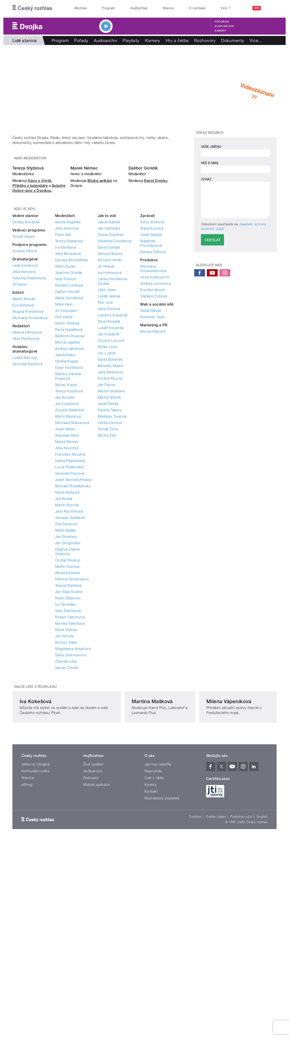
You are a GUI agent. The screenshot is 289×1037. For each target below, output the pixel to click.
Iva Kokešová (35, 861)
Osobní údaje (216, 976)
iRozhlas (80, 8)
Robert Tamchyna (70, 728)
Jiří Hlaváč (106, 377)
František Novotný (70, 565)
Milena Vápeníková (220, 861)
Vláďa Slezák (150, 422)
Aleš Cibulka (65, 377)
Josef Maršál (151, 346)
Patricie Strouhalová (72, 690)
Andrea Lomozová (155, 395)
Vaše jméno (212, 146)
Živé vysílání (93, 924)
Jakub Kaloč (65, 466)
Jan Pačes (106, 496)
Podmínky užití (241, 976)
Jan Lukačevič (67, 515)
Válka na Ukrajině (35, 924)
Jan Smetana (66, 648)
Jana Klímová (109, 420)
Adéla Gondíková (69, 409)
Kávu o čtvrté (39, 292)
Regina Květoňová (27, 423)
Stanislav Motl (67, 546)
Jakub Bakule (109, 333)
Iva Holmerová (110, 384)
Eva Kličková (23, 416)
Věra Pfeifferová (25, 450)
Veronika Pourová (69, 584)
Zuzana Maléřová (69, 521)
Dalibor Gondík (143, 279)
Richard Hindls (110, 371)
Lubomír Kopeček (113, 426)
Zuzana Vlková (24, 362)
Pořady (81, 40)
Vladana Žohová (153, 407)
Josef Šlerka (108, 515)
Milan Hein (64, 415)
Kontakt (151, 951)
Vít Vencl (19, 396)
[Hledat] (270, 8)
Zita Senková (66, 635)
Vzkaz (207, 179)
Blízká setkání (99, 292)
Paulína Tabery (110, 521)
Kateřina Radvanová (29, 389)
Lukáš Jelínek (109, 407)
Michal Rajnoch (153, 443)
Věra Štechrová (68, 722)
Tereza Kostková (69, 502)
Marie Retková (67, 603)
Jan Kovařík (65, 509)
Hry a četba (177, 40)
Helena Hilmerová (27, 443)
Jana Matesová (110, 483)
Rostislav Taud (152, 428)
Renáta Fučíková (69, 396)
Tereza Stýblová (28, 279)
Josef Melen (65, 540)
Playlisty (131, 40)
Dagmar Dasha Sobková (67, 662)
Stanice (168, 8)
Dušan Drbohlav (111, 346)
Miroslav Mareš (110, 477)
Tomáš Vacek (23, 348)
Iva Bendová (65, 358)
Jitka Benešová (68, 365)
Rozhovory (205, 40)
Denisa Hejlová (110, 365)
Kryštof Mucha (110, 490)
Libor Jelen (107, 401)
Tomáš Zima (108, 540)
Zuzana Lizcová (111, 452)
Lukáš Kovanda (111, 439)
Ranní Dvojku (156, 292)
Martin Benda (23, 410)
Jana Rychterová (69, 622)
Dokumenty (232, 40)
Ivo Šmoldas (65, 716)
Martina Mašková (129, 861)
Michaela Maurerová (72, 534)
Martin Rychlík (67, 616)
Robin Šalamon (67, 709)
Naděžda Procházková (151, 354)
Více (255, 40)
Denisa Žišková (153, 363)
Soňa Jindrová (152, 333)
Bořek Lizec (108, 458)
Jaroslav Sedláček (70, 629)
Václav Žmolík (66, 779)
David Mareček (110, 471)
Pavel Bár (63, 346)
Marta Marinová (68, 528)
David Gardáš (109, 358)
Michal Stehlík (109, 509)
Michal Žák (107, 546)
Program (108, 8)
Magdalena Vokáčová (73, 760)
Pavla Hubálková (68, 441)
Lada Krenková (24, 377)
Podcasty (91, 937)
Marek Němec (84, 279)
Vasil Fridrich (65, 390)
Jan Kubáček (109, 445)
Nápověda (153, 931)
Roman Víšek (66, 754)
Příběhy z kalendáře (30, 297)
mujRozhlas (138, 8)
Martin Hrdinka (67, 434)
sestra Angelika (68, 333)
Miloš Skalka (65, 641)
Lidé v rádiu (154, 937)
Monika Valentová (70, 735)
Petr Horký (64, 428)
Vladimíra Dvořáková (115, 352)
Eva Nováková (152, 401)
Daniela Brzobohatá (71, 371)
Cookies (195, 976)
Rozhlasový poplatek (161, 958)
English (262, 976)
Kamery (220, 30)
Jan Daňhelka (109, 339)
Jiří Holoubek (66, 422)
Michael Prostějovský (73, 597)
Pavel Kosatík (109, 433)
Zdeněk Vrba (66, 773)
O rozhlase (197, 8)
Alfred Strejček (67, 684)
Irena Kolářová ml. (155, 388)
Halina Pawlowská (70, 572)
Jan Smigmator (67, 654)
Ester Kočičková (69, 479)
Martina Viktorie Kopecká (68, 487)
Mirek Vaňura (66, 741)
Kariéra (150, 944)
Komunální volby (35, 931)
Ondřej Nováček (26, 333)
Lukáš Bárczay (24, 469)
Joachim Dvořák (68, 384)
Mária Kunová (151, 339)
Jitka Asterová (67, 339)
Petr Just (105, 414)
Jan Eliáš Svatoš (68, 703)
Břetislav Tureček (112, 528)
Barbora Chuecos (69, 447)
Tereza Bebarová (69, 352)
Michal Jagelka (67, 453)
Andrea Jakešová (69, 460)
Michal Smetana (111, 502)
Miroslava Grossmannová (153, 379)
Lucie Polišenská (69, 578)
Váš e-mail (210, 163)
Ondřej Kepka (66, 472)
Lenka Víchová (110, 534)
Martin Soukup (67, 678)
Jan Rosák (63, 610)
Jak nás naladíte (157, 924)
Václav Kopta (66, 496)
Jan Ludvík (107, 464)
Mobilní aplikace (96, 944)
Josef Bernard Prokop (73, 591)
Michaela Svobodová (29, 429)
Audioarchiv (224, 26)
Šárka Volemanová (70, 766)
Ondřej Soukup (67, 671)
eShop (26, 944)
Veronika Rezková (27, 475)
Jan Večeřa (64, 747)
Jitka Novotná (23, 383)
